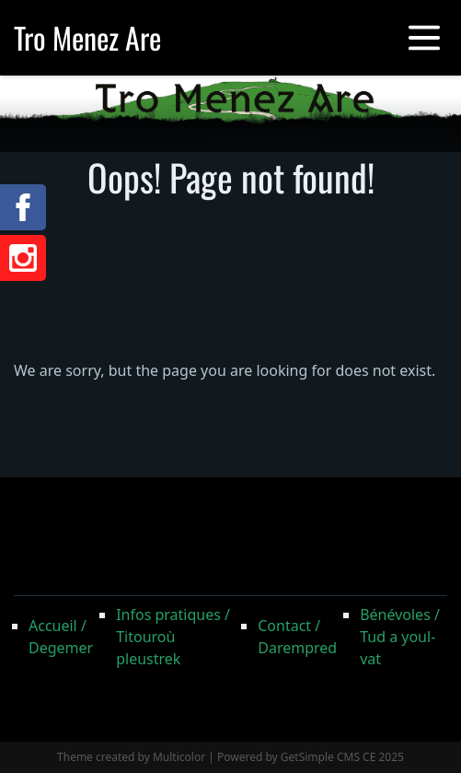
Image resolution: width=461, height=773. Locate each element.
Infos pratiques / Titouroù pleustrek (173, 636)
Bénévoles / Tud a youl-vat (400, 636)
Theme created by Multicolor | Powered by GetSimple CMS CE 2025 (230, 757)
